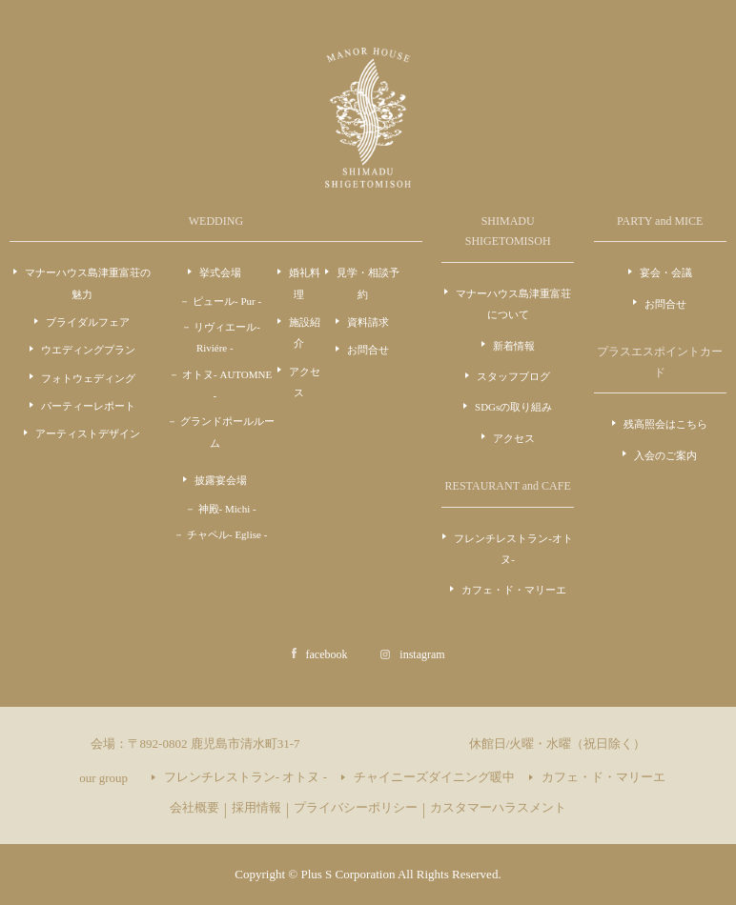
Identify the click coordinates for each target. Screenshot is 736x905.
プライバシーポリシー (356, 807)
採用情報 (256, 807)
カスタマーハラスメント (498, 807)
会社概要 (194, 807)
